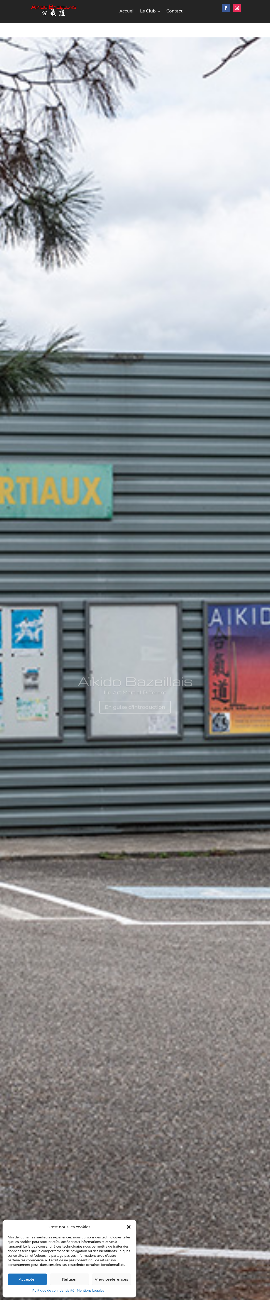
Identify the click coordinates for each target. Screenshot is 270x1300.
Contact (174, 11)
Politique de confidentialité (53, 1290)
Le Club (148, 11)
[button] (128, 1227)
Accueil (126, 11)
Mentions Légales (90, 1290)
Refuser (69, 1279)
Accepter (27, 1279)
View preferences (111, 1279)
